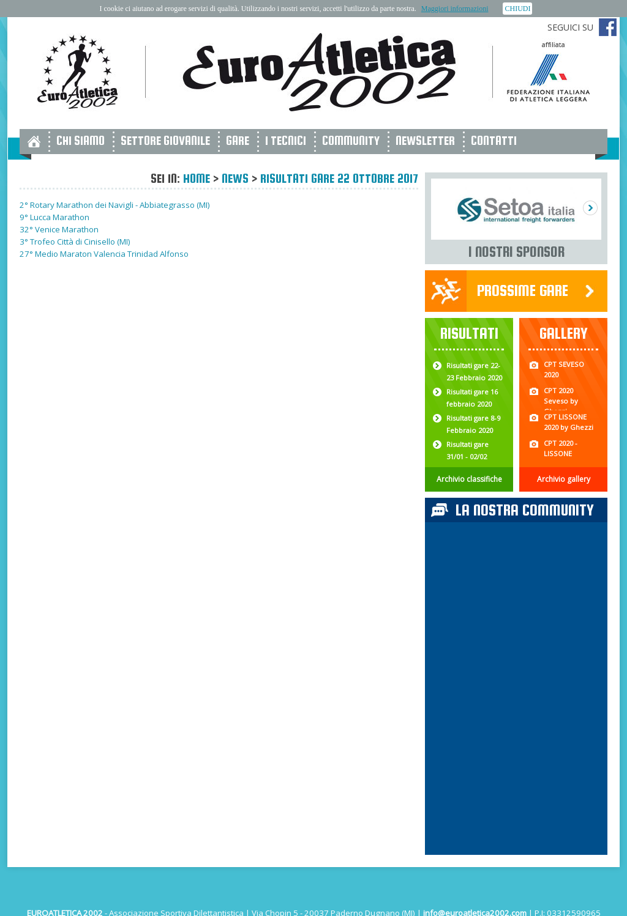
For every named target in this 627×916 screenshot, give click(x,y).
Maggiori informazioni (455, 8)
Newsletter (425, 140)
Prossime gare (522, 290)
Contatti (494, 140)
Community (351, 140)
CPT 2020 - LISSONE (560, 448)
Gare (237, 140)
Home (196, 178)
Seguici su (570, 27)
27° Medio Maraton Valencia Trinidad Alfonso (104, 253)
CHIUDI (517, 8)
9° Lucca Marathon (54, 217)
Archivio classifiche (469, 479)
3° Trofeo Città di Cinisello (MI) (75, 241)
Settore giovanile (165, 140)
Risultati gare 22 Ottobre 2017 (339, 178)
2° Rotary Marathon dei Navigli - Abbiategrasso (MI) (115, 204)
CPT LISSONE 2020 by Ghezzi (568, 422)
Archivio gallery (563, 479)
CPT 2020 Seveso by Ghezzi (561, 401)
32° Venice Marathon (59, 229)
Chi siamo (80, 140)
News (235, 178)
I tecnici (285, 140)
